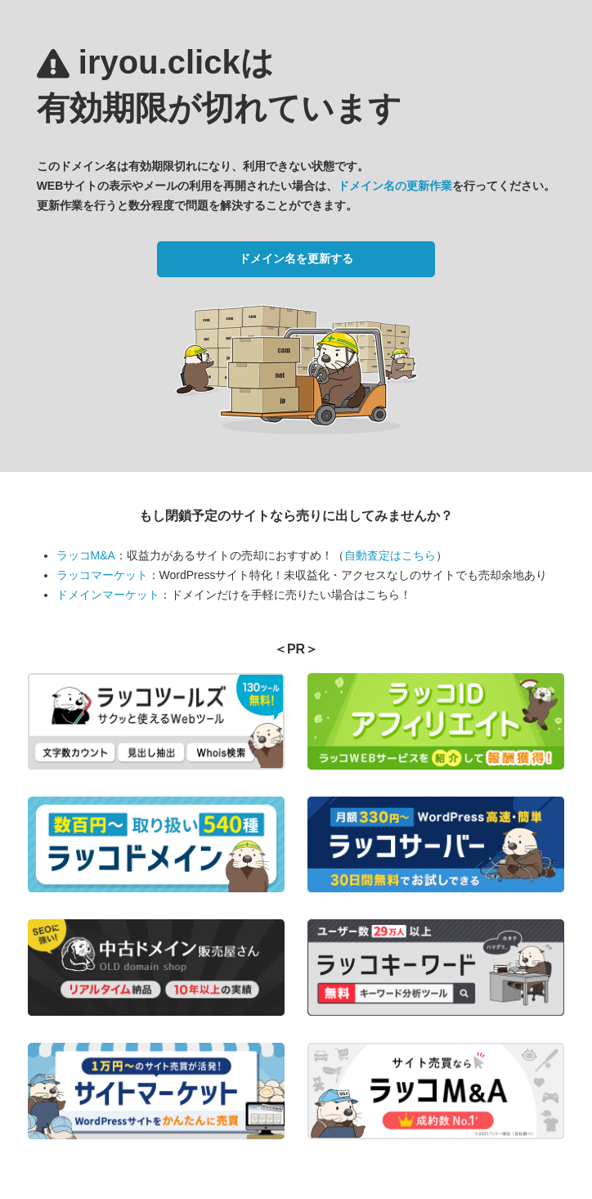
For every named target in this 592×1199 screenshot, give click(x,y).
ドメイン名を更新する (296, 258)
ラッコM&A (85, 555)
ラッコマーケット (102, 575)
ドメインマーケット (107, 594)
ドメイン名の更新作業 (395, 185)
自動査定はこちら (390, 555)
